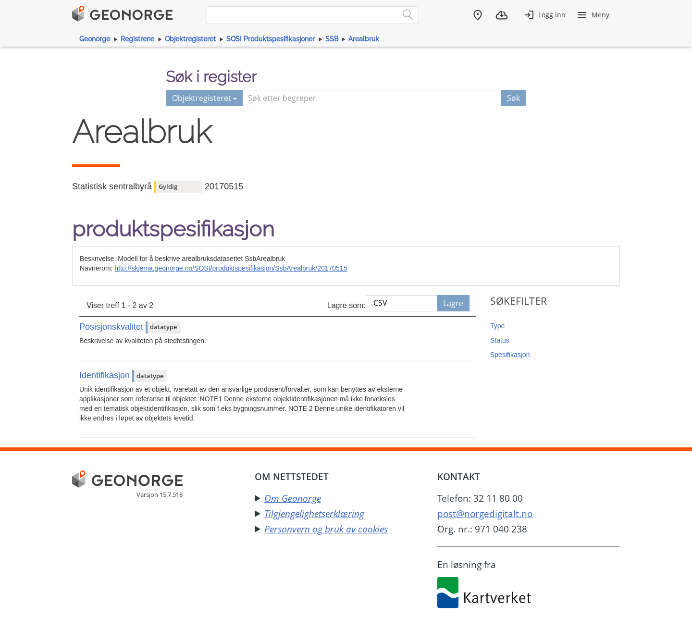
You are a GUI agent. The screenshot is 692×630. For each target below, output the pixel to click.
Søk (513, 98)
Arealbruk (363, 39)
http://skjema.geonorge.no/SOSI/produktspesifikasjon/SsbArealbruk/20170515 (230, 268)
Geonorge (94, 39)
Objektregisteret (190, 39)
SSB (331, 39)
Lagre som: (346, 305)
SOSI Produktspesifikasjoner (270, 39)
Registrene (137, 39)
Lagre (453, 303)
